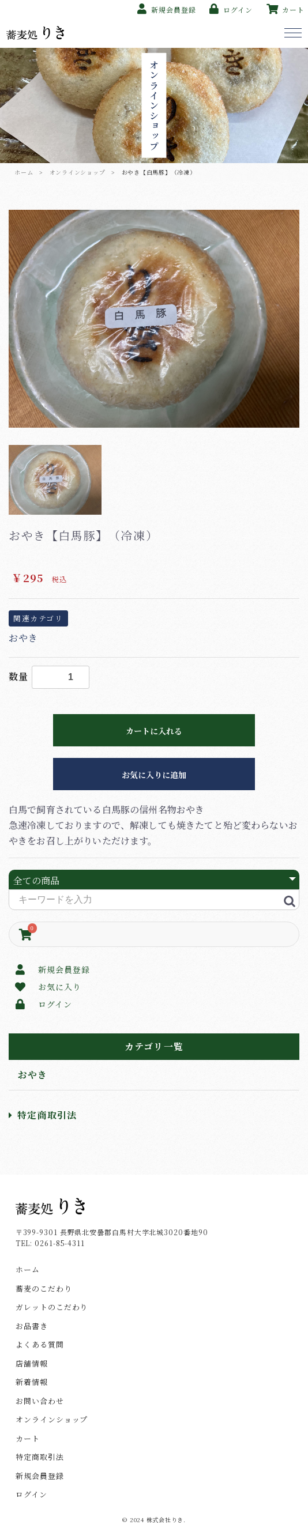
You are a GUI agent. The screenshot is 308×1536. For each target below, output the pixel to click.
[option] (154, 319)
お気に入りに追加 (154, 774)
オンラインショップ (78, 172)
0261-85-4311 (60, 1243)
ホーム (23, 172)
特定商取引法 (43, 1115)
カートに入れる (154, 731)
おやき (33, 1074)
